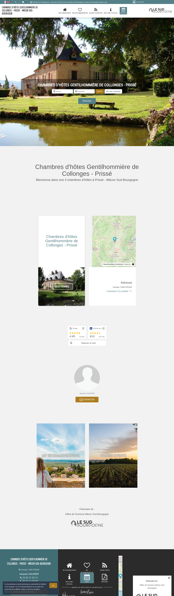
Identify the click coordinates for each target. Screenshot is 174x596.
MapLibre (128, 264)
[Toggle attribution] (133, 264)
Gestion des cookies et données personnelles (19, 592)
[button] (113, 91)
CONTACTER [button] (87, 400)
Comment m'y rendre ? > (119, 291)
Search (99, 91)
